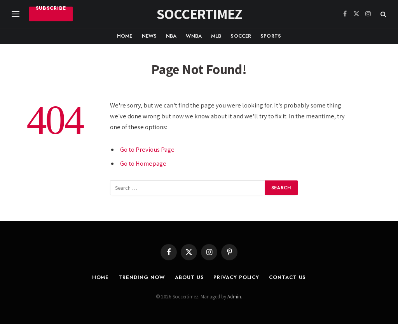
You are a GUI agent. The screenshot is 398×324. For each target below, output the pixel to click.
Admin (234, 296)
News (149, 36)
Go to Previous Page (147, 149)
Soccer (240, 36)
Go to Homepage (143, 163)
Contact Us (287, 277)
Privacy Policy (236, 277)
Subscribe (51, 9)
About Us (189, 277)
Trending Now (142, 277)
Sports (270, 36)
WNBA (194, 36)
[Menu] (15, 14)
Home (125, 36)
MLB (216, 36)
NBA (171, 36)
